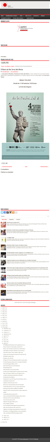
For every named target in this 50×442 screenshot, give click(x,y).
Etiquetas (11, 219)
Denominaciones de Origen (12, 15)
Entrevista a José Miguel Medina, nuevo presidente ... (15, 411)
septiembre (6, 334)
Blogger (33, 302)
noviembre (6, 330)
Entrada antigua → (44, 166)
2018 (3, 321)
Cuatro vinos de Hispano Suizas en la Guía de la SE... (15, 354)
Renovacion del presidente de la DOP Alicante (13, 384)
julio (5, 337)
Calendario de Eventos (6, 18)
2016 (3, 325)
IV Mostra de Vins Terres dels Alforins (12, 69)
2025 (3, 308)
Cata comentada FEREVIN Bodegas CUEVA (13, 413)
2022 (3, 313)
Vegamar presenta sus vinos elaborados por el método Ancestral (21, 260)
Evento (12, 66)
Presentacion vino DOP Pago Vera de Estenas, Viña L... (15, 379)
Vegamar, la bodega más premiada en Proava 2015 (14, 409)
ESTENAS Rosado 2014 (8, 356)
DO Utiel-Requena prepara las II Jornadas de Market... (15, 362)
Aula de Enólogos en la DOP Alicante (11, 365)
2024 (3, 310)
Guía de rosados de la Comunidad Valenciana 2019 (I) (19, 283)
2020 (3, 317)
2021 (3, 315)
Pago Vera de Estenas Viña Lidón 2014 (11, 407)
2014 (3, 422)
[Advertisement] (25, 10)
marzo (5, 415)
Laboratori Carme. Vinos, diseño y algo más (13, 352)
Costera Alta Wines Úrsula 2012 (10, 394)
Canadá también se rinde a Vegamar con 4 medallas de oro (20, 252)
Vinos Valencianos (24, 439)
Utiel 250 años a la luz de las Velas (11, 369)
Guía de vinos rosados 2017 (13, 222)
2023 (3, 311)
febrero (5, 417)
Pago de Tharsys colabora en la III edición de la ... (14, 373)
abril (5, 343)
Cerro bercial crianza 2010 (9, 399)
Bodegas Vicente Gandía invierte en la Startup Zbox (18, 275)
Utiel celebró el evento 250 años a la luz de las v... (14, 350)
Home (2, 66)
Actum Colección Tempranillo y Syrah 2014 (12, 346)
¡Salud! (4, 392)
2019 (3, 319)
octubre (5, 332)
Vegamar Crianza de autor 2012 (10, 382)
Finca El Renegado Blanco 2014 (10, 363)
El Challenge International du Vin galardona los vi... (14, 345)
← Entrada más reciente (6, 166)
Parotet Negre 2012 (7, 367)
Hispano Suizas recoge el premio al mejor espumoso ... (15, 390)
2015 (3, 327)
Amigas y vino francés (8, 358)
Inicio (2, 15)
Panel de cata (28, 15)
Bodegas (43, 15)
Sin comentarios (14, 71)
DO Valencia (7, 66)
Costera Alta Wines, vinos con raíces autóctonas (14, 386)
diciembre (6, 328)
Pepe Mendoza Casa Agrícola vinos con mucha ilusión (19, 290)
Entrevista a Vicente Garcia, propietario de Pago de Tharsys (20, 230)
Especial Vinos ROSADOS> (19, 18)
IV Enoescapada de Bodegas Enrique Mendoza (13, 405)
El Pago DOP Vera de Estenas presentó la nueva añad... (15, 360)
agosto (5, 336)
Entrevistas (36, 15)
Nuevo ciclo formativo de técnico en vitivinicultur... (14, 348)
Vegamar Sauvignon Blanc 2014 (10, 401)
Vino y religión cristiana (8, 403)
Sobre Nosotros (30, 18)
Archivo (18, 219)
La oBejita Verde (10, 237)
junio (5, 339)
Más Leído (4, 219)
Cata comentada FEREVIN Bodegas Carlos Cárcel (14, 396)
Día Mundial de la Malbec (9, 377)
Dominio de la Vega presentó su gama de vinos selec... (15, 371)
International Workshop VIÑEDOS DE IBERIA (13, 388)
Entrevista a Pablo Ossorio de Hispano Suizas (17, 245)
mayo (5, 341)
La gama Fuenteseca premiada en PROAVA (13, 375)
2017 (3, 323)
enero (5, 419)
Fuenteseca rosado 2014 (8, 380)
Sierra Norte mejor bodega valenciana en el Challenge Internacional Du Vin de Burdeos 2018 (27, 267)
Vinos (22, 15)
